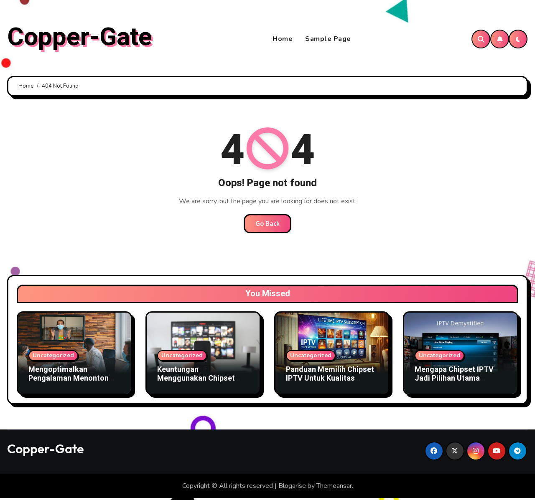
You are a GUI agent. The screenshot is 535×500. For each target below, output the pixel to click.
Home (283, 40)
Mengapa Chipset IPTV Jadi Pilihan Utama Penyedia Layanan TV (454, 380)
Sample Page (328, 40)
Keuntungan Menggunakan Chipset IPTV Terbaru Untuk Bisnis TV (202, 385)
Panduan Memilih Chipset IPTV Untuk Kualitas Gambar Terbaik (330, 380)
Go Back (267, 225)
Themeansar (334, 487)
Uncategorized (53, 357)
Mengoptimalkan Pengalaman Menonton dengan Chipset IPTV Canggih (68, 385)
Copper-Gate (79, 38)
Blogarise (292, 487)
